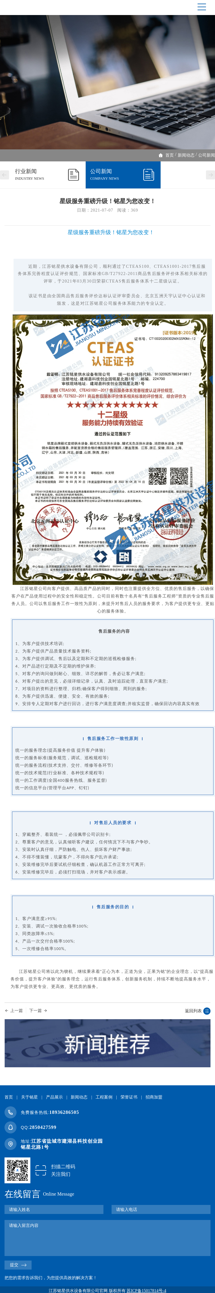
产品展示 (54, 1097)
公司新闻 (206, 155)
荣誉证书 (129, 1097)
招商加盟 (154, 1097)
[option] (107, 82)
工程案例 (104, 1097)
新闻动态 (186, 155)
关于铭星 (29, 1097)
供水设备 (70, 266)
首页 (169, 155)
